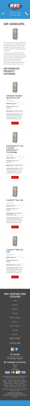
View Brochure (9, 100)
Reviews (15, 305)
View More (15, 123)
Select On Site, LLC (19, 392)
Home (15, 300)
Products (15, 309)
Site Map (15, 330)
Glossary (15, 334)
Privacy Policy (15, 326)
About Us (15, 322)
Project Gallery (15, 317)
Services (15, 313)
